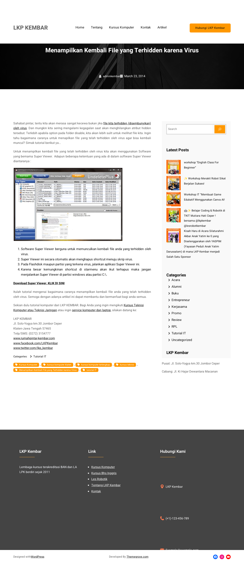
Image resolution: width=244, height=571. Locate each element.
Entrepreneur (181, 300)
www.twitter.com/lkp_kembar (33, 348)
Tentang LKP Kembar (105, 532)
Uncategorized (182, 340)
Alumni (176, 286)
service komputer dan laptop (91, 310)
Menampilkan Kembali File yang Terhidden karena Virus (48, 370)
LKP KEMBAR (30, 28)
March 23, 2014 (134, 76)
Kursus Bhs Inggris (103, 520)
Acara (176, 280)
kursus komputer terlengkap (95, 364)
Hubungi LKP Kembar (210, 28)
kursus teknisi (127, 364)
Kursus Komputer (28, 364)
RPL (174, 326)
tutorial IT (91, 370)
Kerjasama (179, 306)
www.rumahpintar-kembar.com (34, 338)
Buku (175, 293)
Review (177, 319)
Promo (176, 313)
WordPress (37, 557)
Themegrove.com (137, 557)
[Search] (219, 129)
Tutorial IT (39, 357)
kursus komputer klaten (59, 364)
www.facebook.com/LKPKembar (35, 343)
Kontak (96, 538)
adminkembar (111, 76)
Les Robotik (99, 526)
